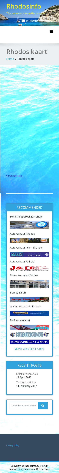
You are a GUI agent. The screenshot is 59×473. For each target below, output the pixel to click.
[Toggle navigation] (51, 31)
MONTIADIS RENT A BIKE (29, 349)
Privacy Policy (12, 445)
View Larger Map (14, 175)
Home (10, 58)
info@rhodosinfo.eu (39, 21)
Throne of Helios (26, 382)
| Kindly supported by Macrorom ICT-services (29, 467)
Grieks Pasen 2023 (27, 373)
